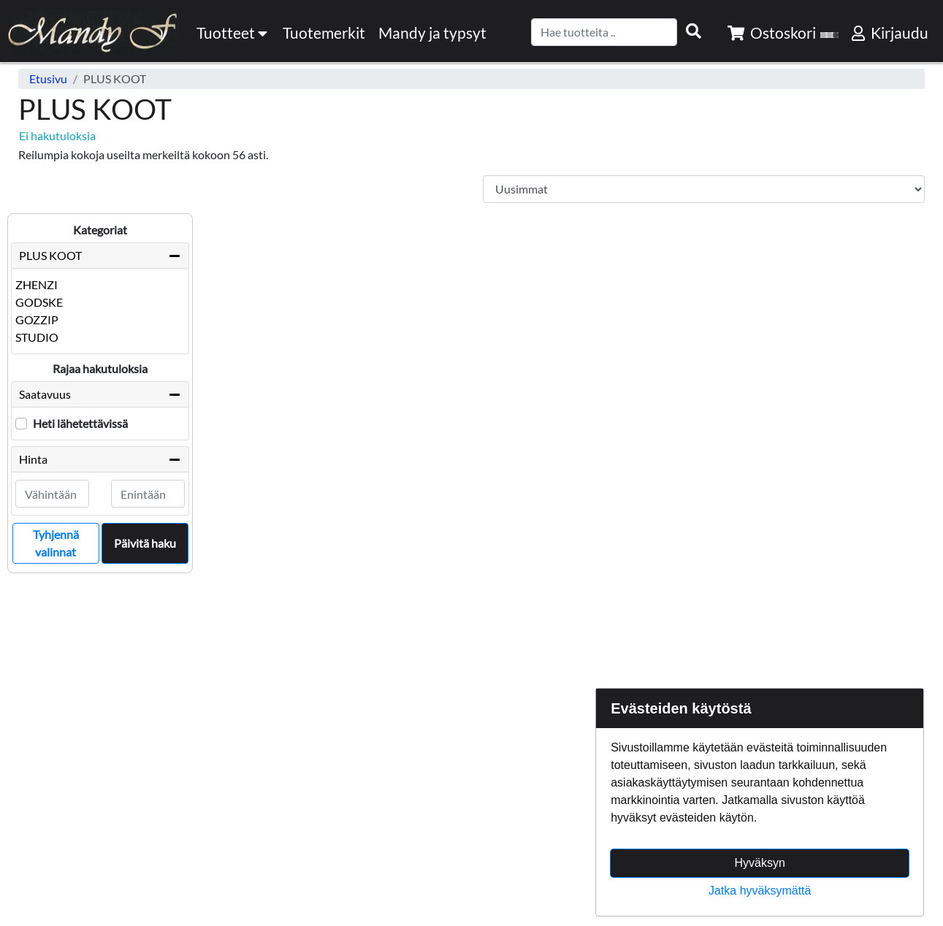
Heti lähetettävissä (80, 423)
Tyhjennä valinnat (56, 543)
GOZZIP (36, 319)
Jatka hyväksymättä (760, 890)
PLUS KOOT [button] (50, 255)
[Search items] (693, 31)
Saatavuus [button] (100, 394)
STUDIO (36, 337)
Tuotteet (233, 32)
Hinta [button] (100, 459)
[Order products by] (704, 189)
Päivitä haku (145, 543)
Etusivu (48, 78)
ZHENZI (36, 284)
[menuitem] (325, 32)
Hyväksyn (760, 863)
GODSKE (39, 302)
